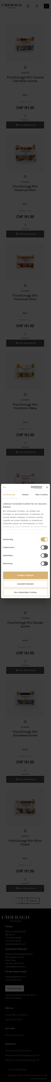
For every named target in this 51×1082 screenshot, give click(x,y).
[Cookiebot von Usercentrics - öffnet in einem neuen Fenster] (31, 487)
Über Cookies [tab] (41, 494)
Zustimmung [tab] (9, 494)
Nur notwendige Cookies (25, 592)
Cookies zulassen (25, 575)
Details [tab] (25, 494)
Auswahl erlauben (25, 584)
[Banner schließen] (47, 487)
